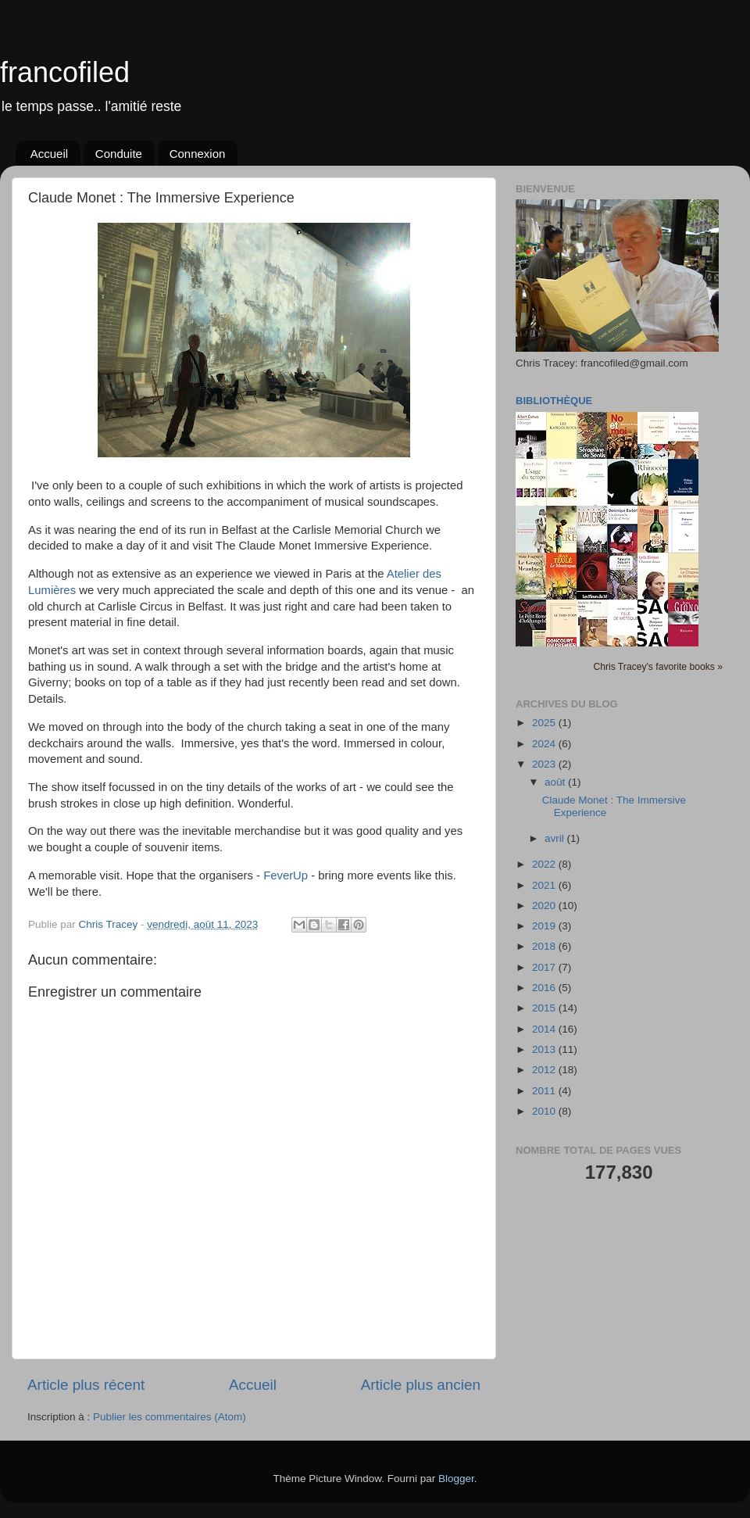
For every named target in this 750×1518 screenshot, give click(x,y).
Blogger (456, 1478)
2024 (545, 744)
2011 (545, 1091)
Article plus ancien (420, 1385)
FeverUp (285, 875)
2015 (545, 1008)
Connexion (198, 153)
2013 (545, 1049)
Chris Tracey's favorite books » (658, 666)
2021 (545, 885)
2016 (545, 988)
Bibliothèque (554, 400)
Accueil (49, 153)
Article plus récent (86, 1385)
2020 (545, 905)
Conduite (118, 153)
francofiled (65, 72)
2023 (545, 764)
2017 (545, 967)
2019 (545, 926)
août (556, 782)
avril (556, 838)
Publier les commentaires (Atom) (169, 1417)
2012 (545, 1070)
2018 (545, 946)
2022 (545, 864)
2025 (545, 723)
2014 (545, 1029)
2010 (545, 1111)
